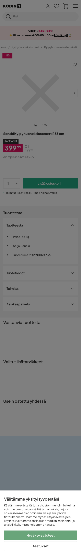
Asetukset (40, 546)
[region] (40, 523)
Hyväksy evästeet (40, 535)
